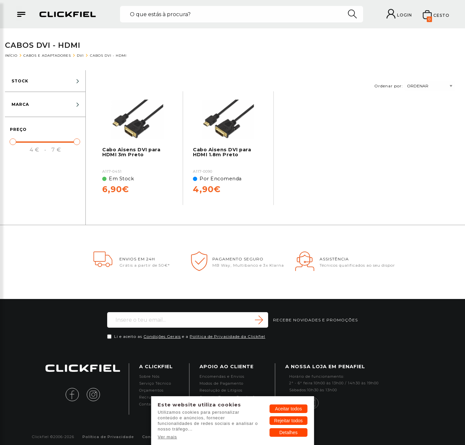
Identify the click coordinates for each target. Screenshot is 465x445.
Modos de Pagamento (221, 383)
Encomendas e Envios (222, 376)
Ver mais (167, 436)
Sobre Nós (149, 376)
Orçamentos (151, 390)
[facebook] (75, 394)
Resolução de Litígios (221, 390)
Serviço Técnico (155, 383)
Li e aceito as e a (189, 336)
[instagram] (93, 394)
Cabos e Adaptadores (47, 55)
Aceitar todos (288, 408)
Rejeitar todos (288, 420)
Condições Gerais (162, 336)
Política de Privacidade (108, 437)
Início (11, 55)
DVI (80, 55)
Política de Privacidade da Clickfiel (227, 336)
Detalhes (288, 432)
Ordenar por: (414, 86)
